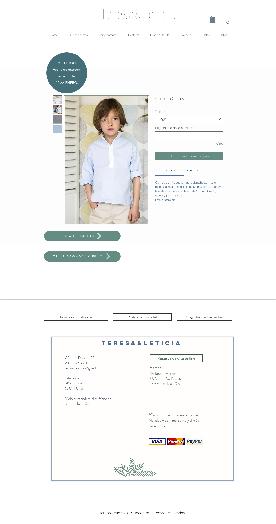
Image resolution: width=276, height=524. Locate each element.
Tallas (160, 112)
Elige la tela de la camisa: (174, 128)
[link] (169, 170)
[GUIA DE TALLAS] (82, 236)
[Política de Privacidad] (142, 317)
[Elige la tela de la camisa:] (189, 136)
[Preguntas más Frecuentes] (204, 317)
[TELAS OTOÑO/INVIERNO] (82, 256)
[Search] (228, 23)
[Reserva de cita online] (176, 358)
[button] (212, 19)
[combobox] (189, 119)
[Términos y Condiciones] (76, 317)
